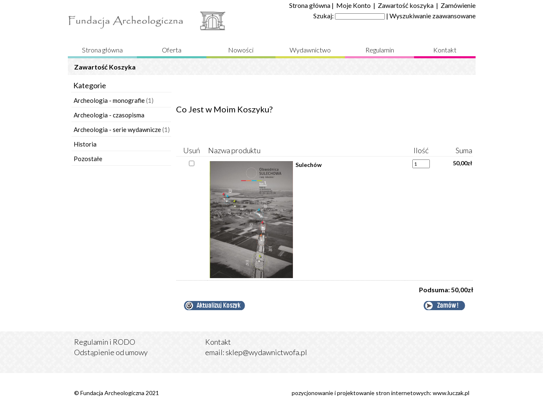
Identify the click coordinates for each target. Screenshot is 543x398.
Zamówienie (458, 5)
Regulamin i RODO (104, 341)
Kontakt (444, 50)
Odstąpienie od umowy (111, 352)
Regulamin (379, 50)
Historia (85, 144)
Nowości (240, 50)
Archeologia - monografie (109, 100)
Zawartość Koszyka (105, 67)
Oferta (171, 50)
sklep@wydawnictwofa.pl (266, 352)
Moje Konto (353, 5)
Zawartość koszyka (406, 5)
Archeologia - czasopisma (109, 115)
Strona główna (309, 5)
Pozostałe (88, 158)
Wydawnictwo (310, 50)
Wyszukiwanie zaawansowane (432, 16)
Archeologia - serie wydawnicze (117, 129)
